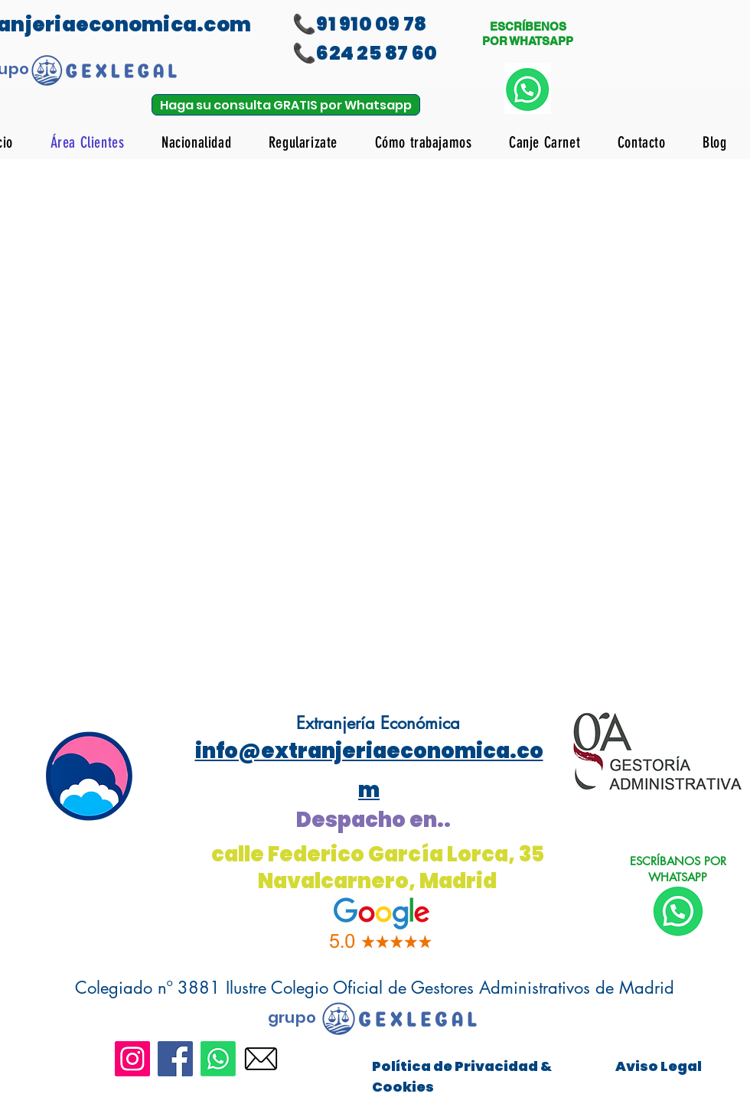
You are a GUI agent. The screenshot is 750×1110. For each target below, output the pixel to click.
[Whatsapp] (218, 1058)
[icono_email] (261, 1058)
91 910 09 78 (371, 24)
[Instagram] (132, 1058)
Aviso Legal (658, 1066)
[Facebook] (175, 1058)
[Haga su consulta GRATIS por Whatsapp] (286, 105)
